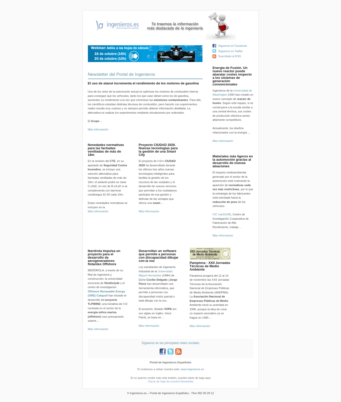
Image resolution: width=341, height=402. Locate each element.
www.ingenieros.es (192, 369)
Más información (98, 129)
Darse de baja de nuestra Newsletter (171, 381)
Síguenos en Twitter (230, 51)
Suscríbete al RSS (229, 56)
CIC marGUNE (222, 214)
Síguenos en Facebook (232, 45)
